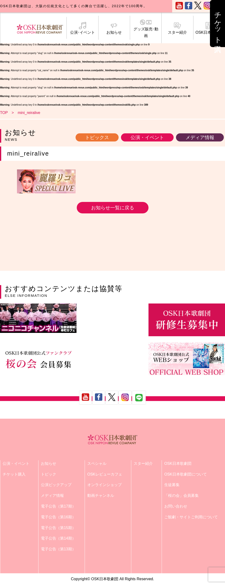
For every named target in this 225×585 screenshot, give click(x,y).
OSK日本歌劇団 (209, 28)
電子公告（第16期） (58, 517)
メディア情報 (200, 137)
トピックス (97, 137)
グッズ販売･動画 (145, 28)
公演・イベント (147, 137)
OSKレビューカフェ (104, 474)
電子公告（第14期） (58, 538)
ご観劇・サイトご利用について (191, 517)
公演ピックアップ (56, 485)
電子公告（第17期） (58, 506)
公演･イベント (82, 28)
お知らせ (114, 28)
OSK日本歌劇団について (185, 474)
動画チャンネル (100, 495)
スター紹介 (177, 28)
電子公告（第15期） (58, 528)
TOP (4, 113)
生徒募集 (172, 485)
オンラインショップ (104, 485)
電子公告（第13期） (58, 549)
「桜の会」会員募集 (181, 495)
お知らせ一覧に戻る (112, 207)
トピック (48, 474)
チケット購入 (14, 474)
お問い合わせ (175, 506)
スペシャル (96, 463)
